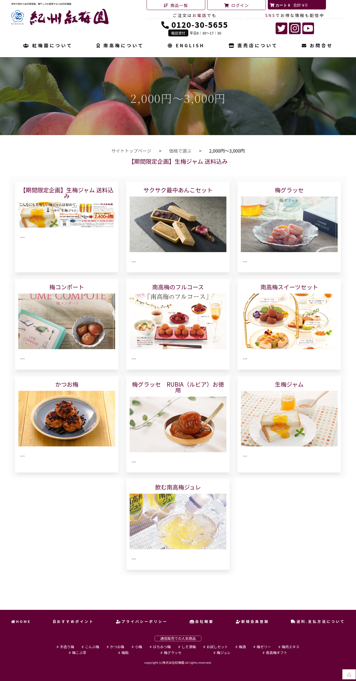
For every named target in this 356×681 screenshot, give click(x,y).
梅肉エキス (291, 646)
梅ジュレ (224, 652)
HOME (21, 621)
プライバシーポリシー (142, 621)
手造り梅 (67, 646)
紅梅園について (48, 46)
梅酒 (242, 646)
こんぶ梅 (92, 646)
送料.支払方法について (318, 621)
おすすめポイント (73, 621)
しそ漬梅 (189, 646)
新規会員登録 (252, 621)
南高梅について (120, 46)
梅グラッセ (173, 652)
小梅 (138, 646)
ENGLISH (186, 46)
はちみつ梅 (162, 646)
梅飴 (125, 652)
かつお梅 (117, 646)
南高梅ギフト (276, 652)
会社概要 (202, 621)
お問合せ (317, 46)
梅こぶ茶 (79, 652)
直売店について (253, 46)
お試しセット (217, 646)
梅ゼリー (264, 646)
